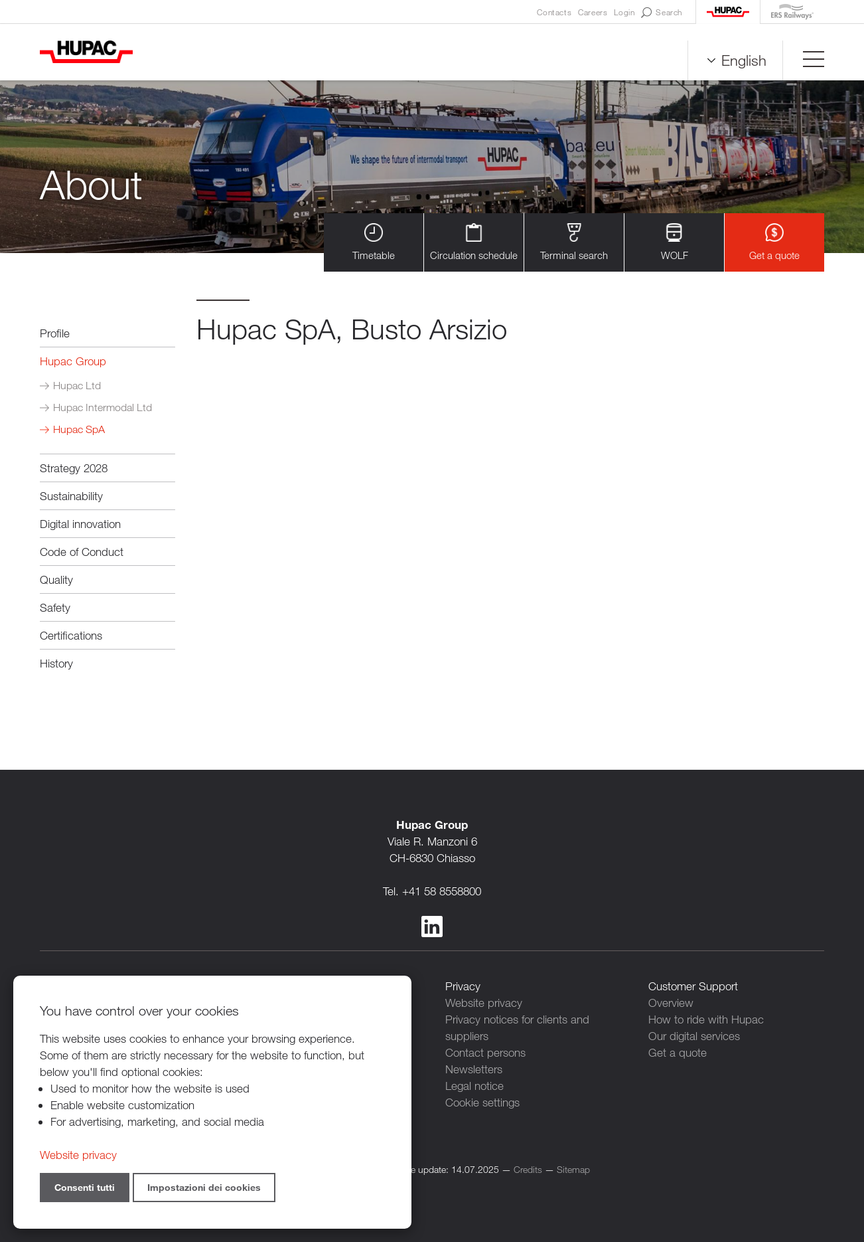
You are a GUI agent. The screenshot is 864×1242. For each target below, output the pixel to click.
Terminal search (574, 242)
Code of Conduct (81, 552)
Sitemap (573, 1169)
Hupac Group (73, 361)
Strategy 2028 (74, 468)
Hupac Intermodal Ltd (102, 407)
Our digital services (694, 1036)
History (56, 663)
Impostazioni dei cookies (204, 1187)
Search (661, 13)
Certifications (71, 635)
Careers (592, 12)
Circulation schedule (474, 242)
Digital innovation (80, 524)
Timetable (373, 242)
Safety (55, 607)
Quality (56, 579)
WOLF (674, 242)
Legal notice (474, 1086)
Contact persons (485, 1052)
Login (624, 12)
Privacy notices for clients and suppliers (517, 1027)
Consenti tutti (84, 1187)
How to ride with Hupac (706, 1019)
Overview (670, 1003)
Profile (55, 333)
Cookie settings (482, 1102)
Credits (528, 1169)
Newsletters (473, 1069)
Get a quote (774, 242)
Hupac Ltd (77, 385)
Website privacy (483, 1003)
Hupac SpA (79, 429)
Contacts (554, 12)
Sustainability (71, 496)
